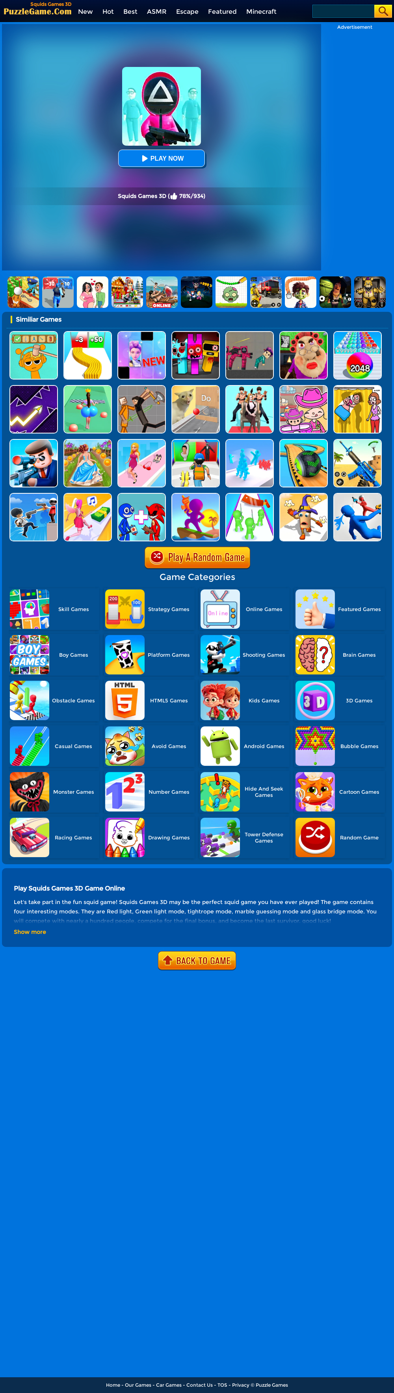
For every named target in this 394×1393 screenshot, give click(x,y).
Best (130, 11)
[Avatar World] (303, 388)
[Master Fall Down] (357, 496)
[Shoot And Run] (195, 496)
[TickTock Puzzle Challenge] (195, 388)
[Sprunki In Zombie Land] (195, 334)
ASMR (157, 11)
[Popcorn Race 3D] (303, 496)
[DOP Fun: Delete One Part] (357, 388)
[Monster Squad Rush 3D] (195, 442)
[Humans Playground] (141, 388)
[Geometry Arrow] (33, 388)
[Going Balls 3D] (303, 442)
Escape (187, 11)
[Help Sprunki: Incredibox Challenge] (33, 334)
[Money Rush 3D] (87, 496)
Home (113, 1385)
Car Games (169, 1385)
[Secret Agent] (33, 442)
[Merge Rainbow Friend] (141, 496)
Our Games (138, 1385)
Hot (108, 11)
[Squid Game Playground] (249, 334)
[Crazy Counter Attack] (33, 496)
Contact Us (199, 1385)
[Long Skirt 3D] (87, 442)
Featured (222, 11)
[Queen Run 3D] (249, 388)
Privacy (240, 1385)
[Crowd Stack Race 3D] (249, 442)
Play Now (161, 158)
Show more (30, 931)
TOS (222, 1385)
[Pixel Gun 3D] (357, 442)
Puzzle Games (272, 1385)
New (85, 11)
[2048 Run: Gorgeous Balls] (357, 334)
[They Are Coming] (249, 496)
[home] (37, 11)
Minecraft (261, 11)
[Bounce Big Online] (87, 388)
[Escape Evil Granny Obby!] (303, 334)
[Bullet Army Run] (87, 334)
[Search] (343, 11)
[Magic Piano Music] (141, 334)
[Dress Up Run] (141, 442)
